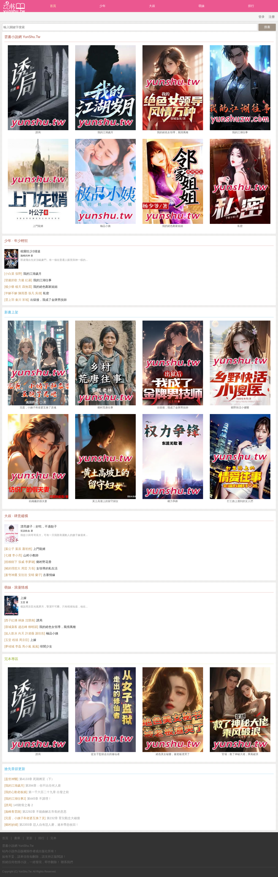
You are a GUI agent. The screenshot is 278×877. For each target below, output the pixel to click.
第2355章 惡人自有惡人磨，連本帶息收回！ (49, 824)
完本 (53, 838)
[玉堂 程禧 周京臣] (16, 640)
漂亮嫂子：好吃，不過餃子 (38, 526)
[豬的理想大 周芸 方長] (19, 568)
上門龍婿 (39, 549)
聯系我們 (67, 862)
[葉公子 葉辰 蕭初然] (18, 549)
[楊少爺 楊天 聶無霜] (18, 286)
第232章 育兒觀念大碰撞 (63, 818)
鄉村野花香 (43, 562)
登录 (261, 16)
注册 (272, 16)
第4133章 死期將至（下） (36, 779)
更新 (29, 838)
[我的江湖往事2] (15, 798)
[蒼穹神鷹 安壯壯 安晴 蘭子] (23, 575)
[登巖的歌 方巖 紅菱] (18, 280)
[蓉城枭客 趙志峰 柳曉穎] (21, 627)
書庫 (17, 838)
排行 (251, 6)
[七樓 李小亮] (13, 555)
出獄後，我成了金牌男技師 (48, 299)
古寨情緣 (49, 575)
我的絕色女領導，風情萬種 (57, 627)
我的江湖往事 (42, 280)
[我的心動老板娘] (15, 792)
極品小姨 (52, 633)
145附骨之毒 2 (23, 805)
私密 (46, 293)
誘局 (39, 620)
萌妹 (202, 6)
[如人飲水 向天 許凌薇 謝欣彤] (24, 633)
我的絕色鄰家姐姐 (45, 286)
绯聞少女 (46, 646)
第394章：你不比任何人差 (43, 785)
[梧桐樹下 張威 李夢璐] (19, 562)
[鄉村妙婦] (11, 824)
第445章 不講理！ (39, 798)
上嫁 (23, 598)
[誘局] (8, 805)
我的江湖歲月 (32, 273)
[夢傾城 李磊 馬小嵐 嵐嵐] (21, 646)
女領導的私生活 (47, 568)
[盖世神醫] (11, 779)
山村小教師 (30, 555)
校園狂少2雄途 (30, 251)
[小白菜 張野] (13, 273)
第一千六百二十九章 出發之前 (48, 792)
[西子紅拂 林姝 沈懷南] (19, 620)
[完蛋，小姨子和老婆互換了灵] (25, 818)
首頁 (53, 6)
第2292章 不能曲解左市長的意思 (44, 811)
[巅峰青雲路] (12, 811)
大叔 (152, 6)
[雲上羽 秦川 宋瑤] (16, 299)
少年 (102, 6)
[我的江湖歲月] (14, 785)
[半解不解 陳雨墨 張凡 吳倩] (23, 293)
